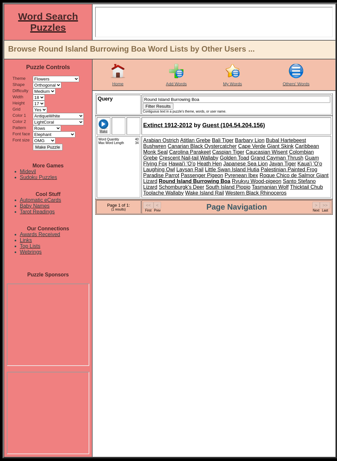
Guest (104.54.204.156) (233, 125)
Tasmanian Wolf (270, 187)
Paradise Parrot (161, 175)
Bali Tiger (223, 140)
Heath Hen (209, 163)
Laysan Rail (190, 169)
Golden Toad (234, 158)
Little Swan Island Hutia (232, 169)
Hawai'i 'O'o (181, 163)
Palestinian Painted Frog (289, 169)
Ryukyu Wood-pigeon (256, 181)
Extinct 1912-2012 (167, 125)
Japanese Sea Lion (245, 163)
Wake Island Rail (204, 193)
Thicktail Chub (306, 187)
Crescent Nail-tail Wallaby (188, 158)
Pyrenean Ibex (241, 175)
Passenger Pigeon (202, 175)
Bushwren (154, 146)
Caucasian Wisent (267, 152)
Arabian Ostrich (161, 140)
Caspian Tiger (228, 152)
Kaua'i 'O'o (309, 163)
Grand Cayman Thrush (277, 158)
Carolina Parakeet (190, 152)
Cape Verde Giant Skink (266, 146)
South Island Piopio (228, 187)
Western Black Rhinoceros (255, 193)
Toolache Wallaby (163, 193)
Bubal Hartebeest (286, 140)
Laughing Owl (159, 169)
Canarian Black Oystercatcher (202, 146)
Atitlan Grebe (195, 140)
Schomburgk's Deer (181, 187)
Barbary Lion (250, 140)
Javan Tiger (282, 163)
